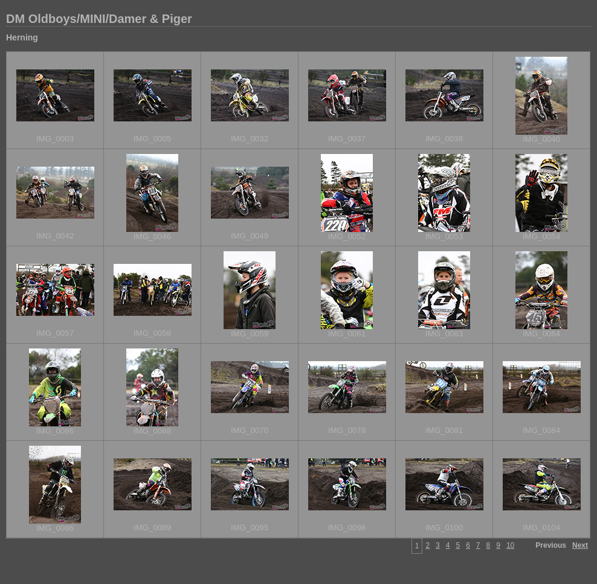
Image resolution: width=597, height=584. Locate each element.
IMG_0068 (152, 430)
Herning (22, 37)
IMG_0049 (249, 235)
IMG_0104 (541, 527)
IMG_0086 (55, 528)
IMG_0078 (347, 430)
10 (510, 545)
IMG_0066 (55, 430)
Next (580, 545)
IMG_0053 (444, 236)
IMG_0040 (541, 139)
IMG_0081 (444, 430)
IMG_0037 (347, 138)
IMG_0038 (444, 138)
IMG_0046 (152, 236)
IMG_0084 (541, 430)
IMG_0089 (152, 527)
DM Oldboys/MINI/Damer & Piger (99, 18)
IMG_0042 (55, 235)
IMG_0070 (249, 430)
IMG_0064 (541, 333)
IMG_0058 (152, 333)
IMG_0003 (55, 138)
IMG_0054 (541, 236)
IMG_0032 (249, 138)
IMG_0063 (444, 333)
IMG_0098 (347, 527)
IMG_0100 (444, 527)
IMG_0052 (347, 236)
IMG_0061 (347, 333)
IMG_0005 (152, 138)
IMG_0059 (249, 333)
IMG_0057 (55, 333)
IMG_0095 (249, 527)
